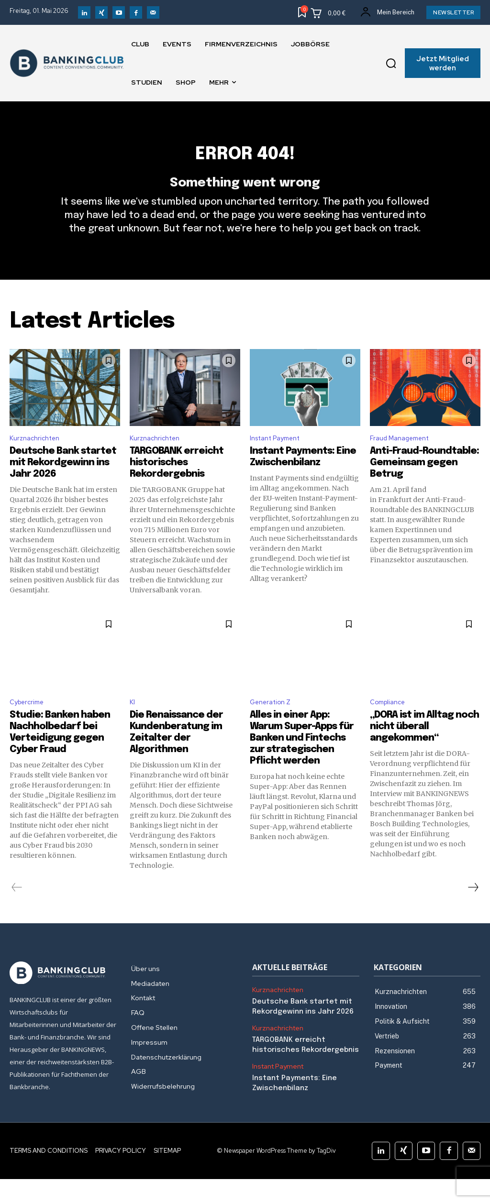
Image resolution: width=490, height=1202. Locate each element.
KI (133, 724)
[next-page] (472, 910)
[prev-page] (17, 910)
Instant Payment (279, 458)
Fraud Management (404, 458)
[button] (391, 63)
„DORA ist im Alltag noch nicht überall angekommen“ (424, 749)
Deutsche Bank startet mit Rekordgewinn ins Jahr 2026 (63, 483)
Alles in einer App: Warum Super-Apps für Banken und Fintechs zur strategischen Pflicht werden (302, 761)
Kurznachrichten (38, 458)
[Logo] (63, 995)
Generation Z (274, 724)
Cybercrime (29, 724)
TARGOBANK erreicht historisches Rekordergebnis (176, 483)
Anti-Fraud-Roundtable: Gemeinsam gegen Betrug (424, 483)
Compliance (390, 724)
